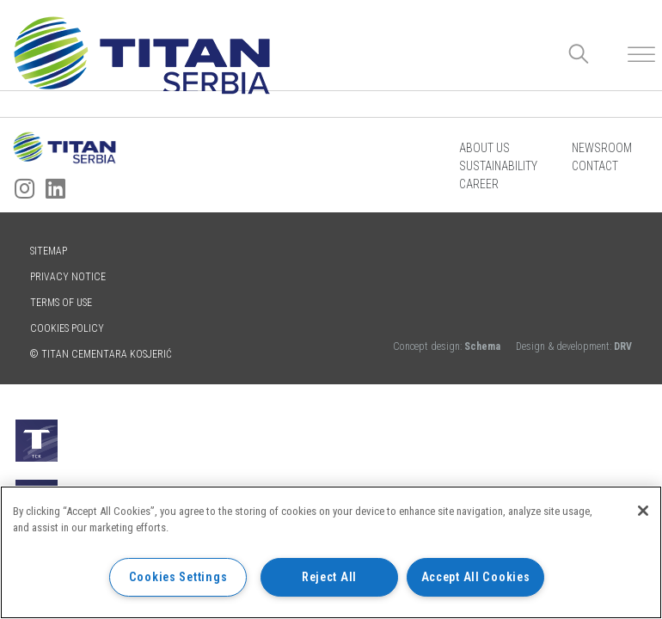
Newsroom (602, 148)
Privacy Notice (68, 277)
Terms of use (61, 303)
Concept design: (448, 346)
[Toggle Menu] (641, 54)
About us (484, 148)
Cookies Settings (178, 577)
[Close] (643, 511)
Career (479, 184)
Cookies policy (67, 328)
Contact (595, 166)
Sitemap (48, 251)
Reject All (329, 577)
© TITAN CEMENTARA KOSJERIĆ (101, 354)
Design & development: (574, 346)
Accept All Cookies (475, 577)
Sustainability (498, 166)
